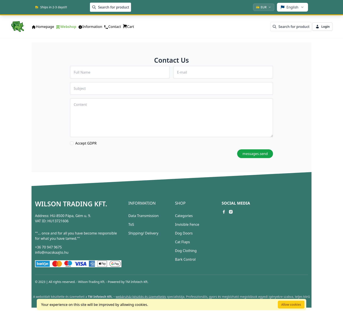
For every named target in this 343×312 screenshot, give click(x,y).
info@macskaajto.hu (51, 252)
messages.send (255, 153)
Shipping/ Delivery (143, 233)
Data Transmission (143, 215)
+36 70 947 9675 (48, 247)
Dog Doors (184, 233)
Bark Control (185, 259)
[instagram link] (231, 212)
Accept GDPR (85, 143)
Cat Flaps (182, 242)
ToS (131, 224)
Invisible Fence (187, 224)
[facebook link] (224, 212)
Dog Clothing (186, 250)
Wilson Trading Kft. (71, 204)
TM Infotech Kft (136, 282)
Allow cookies (291, 304)
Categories (184, 215)
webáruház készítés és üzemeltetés (141, 297)
